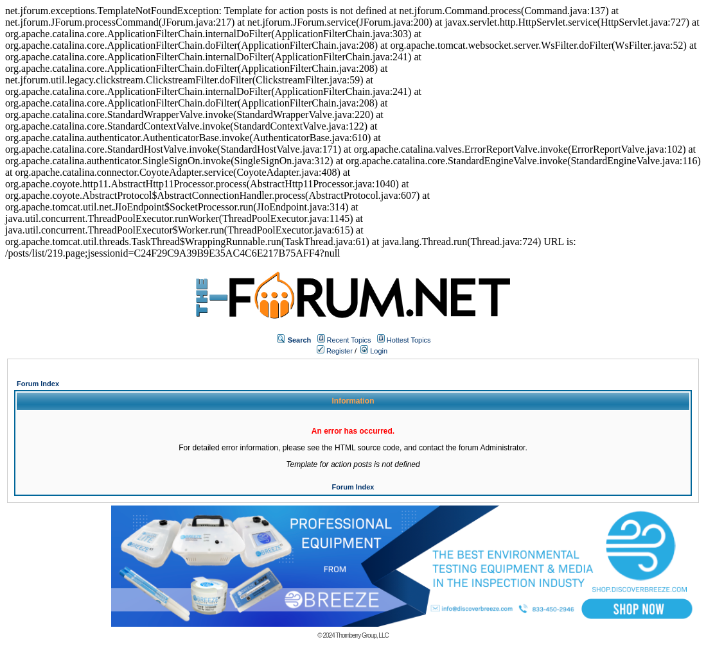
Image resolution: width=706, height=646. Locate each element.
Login (373, 351)
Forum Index (38, 383)
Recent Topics (349, 340)
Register (335, 351)
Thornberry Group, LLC (361, 635)
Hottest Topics (409, 340)
